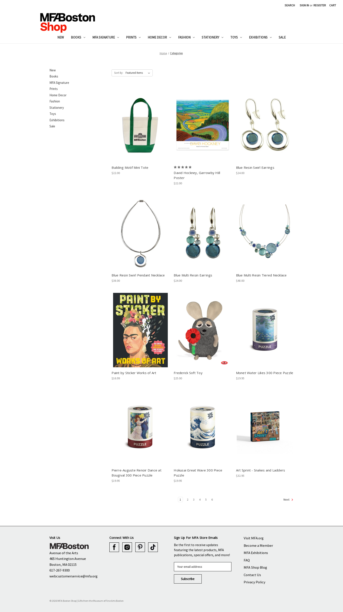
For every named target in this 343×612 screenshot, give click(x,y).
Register (319, 5)
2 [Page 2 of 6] (187, 499)
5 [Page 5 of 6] (206, 499)
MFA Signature (105, 37)
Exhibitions (260, 37)
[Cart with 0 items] (332, 5)
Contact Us (252, 574)
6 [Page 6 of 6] (212, 499)
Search (290, 5)
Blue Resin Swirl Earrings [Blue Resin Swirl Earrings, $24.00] (255, 167)
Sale (282, 37)
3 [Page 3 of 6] (193, 499)
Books (78, 37)
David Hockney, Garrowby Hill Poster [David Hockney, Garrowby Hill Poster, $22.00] (197, 175)
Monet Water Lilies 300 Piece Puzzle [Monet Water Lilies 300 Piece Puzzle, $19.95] (264, 373)
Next (288, 500)
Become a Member (258, 545)
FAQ (247, 560)
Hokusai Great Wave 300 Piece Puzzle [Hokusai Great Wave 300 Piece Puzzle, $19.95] (198, 472)
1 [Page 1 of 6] (180, 499)
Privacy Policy (254, 582)
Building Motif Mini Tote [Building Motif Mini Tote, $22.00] (130, 167)
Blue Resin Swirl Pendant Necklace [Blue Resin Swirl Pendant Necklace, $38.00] (138, 275)
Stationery (212, 37)
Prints (133, 37)
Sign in (304, 5)
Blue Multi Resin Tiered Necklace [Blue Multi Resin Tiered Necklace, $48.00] (261, 275)
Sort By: (118, 73)
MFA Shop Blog (255, 567)
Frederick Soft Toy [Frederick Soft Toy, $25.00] (188, 373)
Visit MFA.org (254, 538)
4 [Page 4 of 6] (200, 499)
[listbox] (138, 73)
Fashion (186, 37)
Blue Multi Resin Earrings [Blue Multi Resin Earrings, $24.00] (193, 275)
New (60, 37)
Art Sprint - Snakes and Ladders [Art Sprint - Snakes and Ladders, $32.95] (260, 470)
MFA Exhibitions (256, 552)
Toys (236, 37)
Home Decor (159, 37)
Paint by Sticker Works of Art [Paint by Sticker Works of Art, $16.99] (134, 373)
